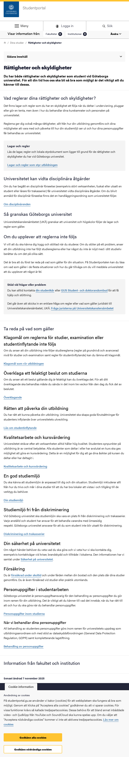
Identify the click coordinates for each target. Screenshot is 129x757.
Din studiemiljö (13, 500)
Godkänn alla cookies (33, 737)
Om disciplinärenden (17, 204)
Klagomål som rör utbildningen (24, 363)
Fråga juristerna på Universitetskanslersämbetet (82, 308)
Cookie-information (21, 687)
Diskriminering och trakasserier (24, 534)
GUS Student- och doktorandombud (84, 290)
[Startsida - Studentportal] (64, 11)
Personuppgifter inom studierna (24, 613)
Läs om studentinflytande (20, 428)
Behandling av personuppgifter (23, 646)
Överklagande (13, 397)
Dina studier (17, 42)
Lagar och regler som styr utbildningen (32, 165)
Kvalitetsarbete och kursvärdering (25, 466)
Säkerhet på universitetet (37, 559)
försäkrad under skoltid (26, 575)
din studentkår (45, 290)
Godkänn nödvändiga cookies (33, 749)
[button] (21, 25)
